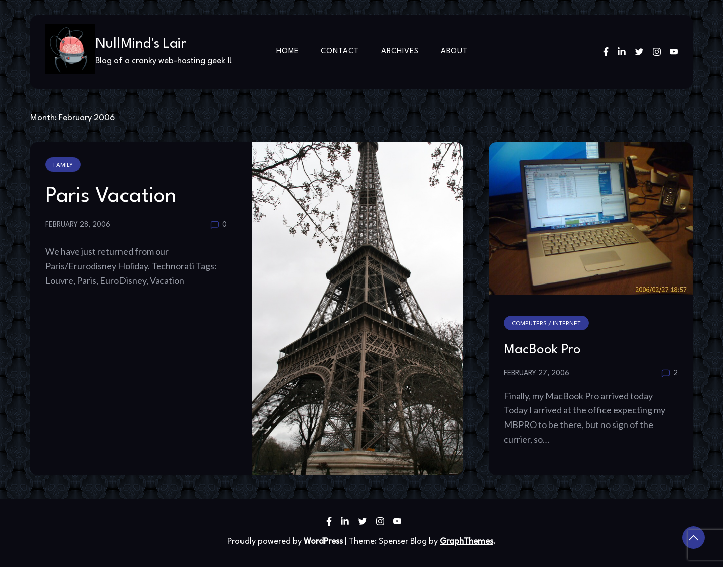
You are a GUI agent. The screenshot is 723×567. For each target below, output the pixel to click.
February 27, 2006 (536, 373)
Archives (400, 51)
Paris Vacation (111, 196)
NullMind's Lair (140, 44)
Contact (340, 51)
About (454, 51)
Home (287, 51)
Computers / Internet (546, 324)
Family (63, 165)
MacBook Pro (542, 349)
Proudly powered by (286, 541)
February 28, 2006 (77, 224)
